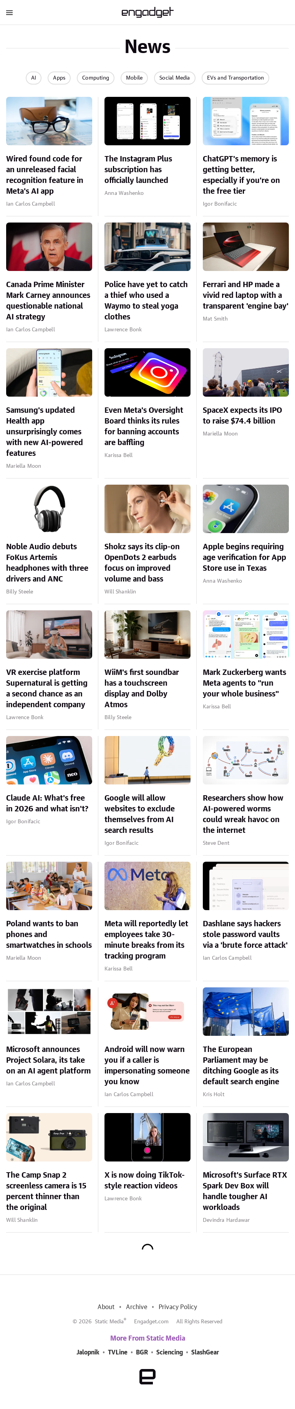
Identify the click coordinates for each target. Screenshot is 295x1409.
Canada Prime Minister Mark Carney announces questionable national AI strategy (48, 301)
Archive (136, 1307)
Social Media (174, 78)
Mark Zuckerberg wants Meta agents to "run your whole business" (244, 683)
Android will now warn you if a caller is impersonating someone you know (147, 1066)
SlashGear (205, 1352)
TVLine (118, 1352)
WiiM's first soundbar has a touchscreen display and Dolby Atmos (141, 689)
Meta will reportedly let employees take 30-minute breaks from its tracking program (146, 940)
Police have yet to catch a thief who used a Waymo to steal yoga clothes (146, 301)
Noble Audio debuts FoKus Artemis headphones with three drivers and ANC (47, 563)
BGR (142, 1352)
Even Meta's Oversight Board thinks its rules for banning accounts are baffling (143, 427)
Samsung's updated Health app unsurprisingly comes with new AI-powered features (44, 432)
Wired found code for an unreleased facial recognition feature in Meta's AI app (44, 175)
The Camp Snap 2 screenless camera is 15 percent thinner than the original (46, 1191)
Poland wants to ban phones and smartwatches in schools (49, 934)
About (106, 1307)
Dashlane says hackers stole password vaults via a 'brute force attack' (245, 934)
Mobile (134, 78)
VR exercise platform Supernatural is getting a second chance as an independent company (47, 689)
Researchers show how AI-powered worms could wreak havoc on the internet (243, 814)
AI (33, 78)
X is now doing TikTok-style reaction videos (144, 1180)
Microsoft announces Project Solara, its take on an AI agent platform (48, 1060)
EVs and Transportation (235, 78)
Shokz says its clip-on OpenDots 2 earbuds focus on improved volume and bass (142, 563)
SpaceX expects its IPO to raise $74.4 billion (242, 416)
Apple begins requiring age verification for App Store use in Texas (244, 557)
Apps (59, 78)
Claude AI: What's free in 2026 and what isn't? (47, 803)
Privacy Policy (178, 1307)
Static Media (109, 1321)
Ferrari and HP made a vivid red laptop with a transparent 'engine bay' (245, 295)
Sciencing (169, 1352)
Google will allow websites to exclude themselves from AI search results (139, 814)
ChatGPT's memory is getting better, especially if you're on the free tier (241, 175)
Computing (95, 78)
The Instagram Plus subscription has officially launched (138, 169)
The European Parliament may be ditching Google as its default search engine (241, 1066)
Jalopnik (87, 1352)
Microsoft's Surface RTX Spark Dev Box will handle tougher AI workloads (245, 1191)
